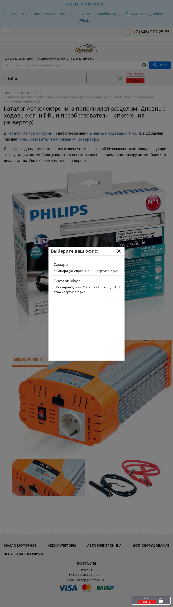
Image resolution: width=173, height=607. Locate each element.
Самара (61, 264)
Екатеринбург (67, 281)
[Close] (118, 251)
